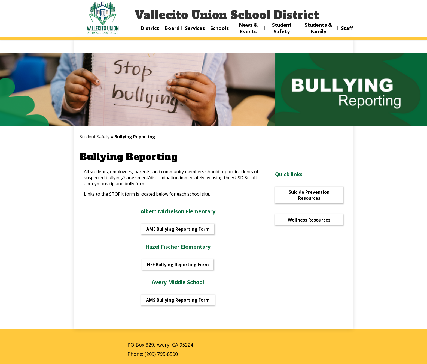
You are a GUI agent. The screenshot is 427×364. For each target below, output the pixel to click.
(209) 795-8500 (161, 354)
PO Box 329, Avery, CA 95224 (160, 344)
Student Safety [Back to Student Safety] (94, 137)
